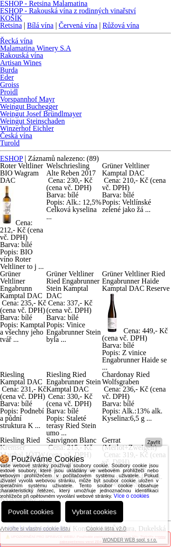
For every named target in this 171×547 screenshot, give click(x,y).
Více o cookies (131, 496)
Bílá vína (40, 25)
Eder (7, 77)
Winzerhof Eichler (27, 128)
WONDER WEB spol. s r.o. (130, 539)
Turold (10, 143)
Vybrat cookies (94, 512)
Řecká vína (16, 41)
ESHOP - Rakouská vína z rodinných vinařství (68, 11)
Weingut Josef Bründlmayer (41, 114)
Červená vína (78, 25)
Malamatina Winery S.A (35, 48)
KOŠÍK (11, 18)
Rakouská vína (21, 55)
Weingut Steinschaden (32, 121)
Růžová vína (121, 25)
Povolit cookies (31, 512)
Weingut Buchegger (29, 106)
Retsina (11, 25)
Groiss (9, 84)
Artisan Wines (20, 63)
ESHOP (11, 158)
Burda (9, 70)
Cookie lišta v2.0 (106, 529)
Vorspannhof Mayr (27, 99)
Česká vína (16, 135)
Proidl (9, 92)
